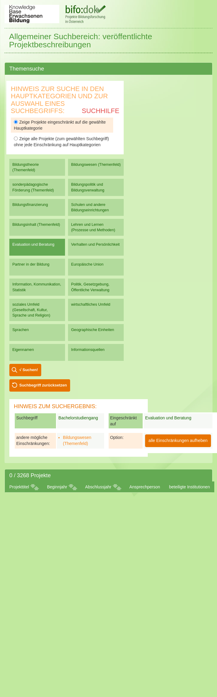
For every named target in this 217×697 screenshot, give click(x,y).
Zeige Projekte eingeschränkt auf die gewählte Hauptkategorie (60, 125)
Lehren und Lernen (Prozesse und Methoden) (93, 227)
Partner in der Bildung (30, 264)
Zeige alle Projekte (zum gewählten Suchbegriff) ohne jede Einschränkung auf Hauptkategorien (61, 141)
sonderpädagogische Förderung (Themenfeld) (33, 187)
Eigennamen (23, 349)
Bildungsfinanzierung (30, 204)
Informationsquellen (87, 349)
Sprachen (20, 329)
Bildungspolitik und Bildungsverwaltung (87, 187)
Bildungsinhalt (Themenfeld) (36, 224)
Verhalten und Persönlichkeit (95, 244)
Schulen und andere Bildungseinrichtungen (90, 207)
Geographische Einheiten (92, 329)
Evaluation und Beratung (33, 244)
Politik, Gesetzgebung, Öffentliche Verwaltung (90, 287)
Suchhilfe (100, 111)
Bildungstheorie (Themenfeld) (25, 167)
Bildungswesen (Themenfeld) (96, 164)
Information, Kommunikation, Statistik (36, 287)
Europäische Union (87, 264)
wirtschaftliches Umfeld (90, 304)
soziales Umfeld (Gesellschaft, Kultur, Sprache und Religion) (31, 309)
